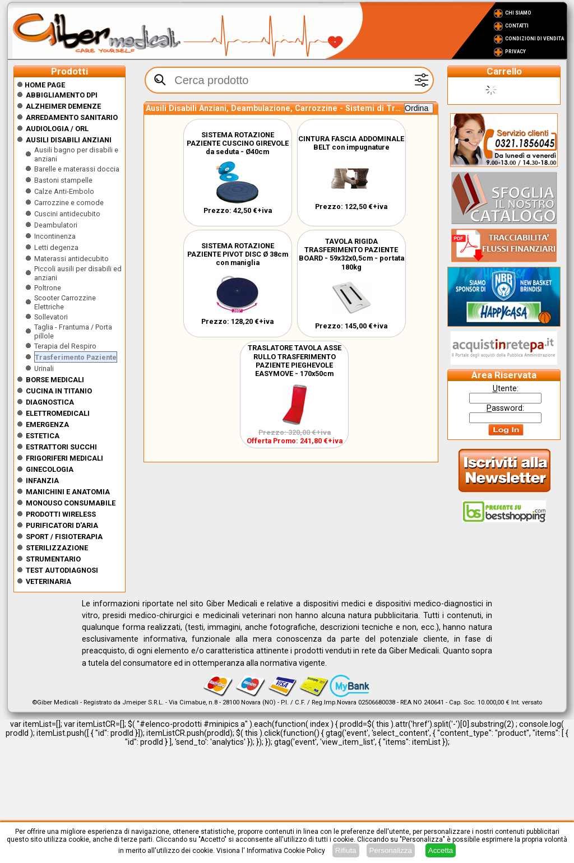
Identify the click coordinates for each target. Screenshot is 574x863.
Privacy (515, 51)
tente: (506, 388)
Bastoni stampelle (63, 180)
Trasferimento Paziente (76, 357)
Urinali (44, 368)
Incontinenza (55, 236)
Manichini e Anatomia (68, 492)
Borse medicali (55, 379)
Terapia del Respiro (65, 346)
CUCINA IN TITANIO (59, 391)
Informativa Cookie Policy (286, 851)
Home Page (41, 85)
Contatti (517, 26)
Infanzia (42, 480)
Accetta (440, 850)
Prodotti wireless (61, 514)
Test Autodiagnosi (62, 570)
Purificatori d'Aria (62, 525)
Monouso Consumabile (70, 503)
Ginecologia (49, 469)
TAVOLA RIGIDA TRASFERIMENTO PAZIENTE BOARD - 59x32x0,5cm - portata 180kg (351, 254)
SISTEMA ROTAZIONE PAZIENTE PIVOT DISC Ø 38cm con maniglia (237, 254)
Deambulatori (55, 225)
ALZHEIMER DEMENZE (63, 106)
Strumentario (53, 559)
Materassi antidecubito (71, 258)
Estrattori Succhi (61, 447)
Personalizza (390, 850)
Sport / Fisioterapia (64, 536)
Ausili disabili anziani (69, 140)
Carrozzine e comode (69, 202)
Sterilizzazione (57, 548)
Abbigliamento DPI (62, 95)
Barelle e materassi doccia (76, 169)
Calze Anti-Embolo (64, 191)
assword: (505, 407)
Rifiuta (346, 850)
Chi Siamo (518, 13)
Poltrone (47, 288)
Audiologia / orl (57, 128)
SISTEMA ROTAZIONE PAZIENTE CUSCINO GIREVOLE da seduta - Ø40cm (238, 143)
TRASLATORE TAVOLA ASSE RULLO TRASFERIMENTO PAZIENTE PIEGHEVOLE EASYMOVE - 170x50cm (294, 361)
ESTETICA (42, 436)
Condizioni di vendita (534, 38)
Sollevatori (51, 317)
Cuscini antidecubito (67, 214)
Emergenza (47, 424)
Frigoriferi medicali (64, 458)
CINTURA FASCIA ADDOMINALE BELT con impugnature (351, 142)
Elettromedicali (58, 413)
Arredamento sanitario (72, 117)
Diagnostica (50, 402)
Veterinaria (48, 581)
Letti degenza (56, 247)
